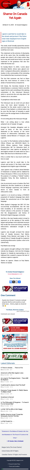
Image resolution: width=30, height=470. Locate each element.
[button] (28, 4)
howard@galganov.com (15, 274)
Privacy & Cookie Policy (14, 464)
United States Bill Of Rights (10, 451)
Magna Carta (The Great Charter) (12, 447)
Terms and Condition (14, 466)
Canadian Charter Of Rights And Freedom (14, 454)
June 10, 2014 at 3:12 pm (22, 311)
